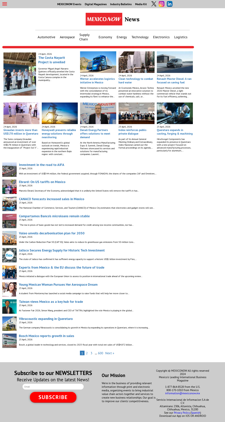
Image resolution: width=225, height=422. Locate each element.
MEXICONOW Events (69, 4)
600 (100, 353)
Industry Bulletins (121, 4)
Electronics (161, 37)
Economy (105, 37)
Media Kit (141, 4)
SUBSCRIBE (53, 397)
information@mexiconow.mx (182, 393)
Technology (140, 37)
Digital (96, 4)
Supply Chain (84, 36)
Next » (109, 353)
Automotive (46, 37)
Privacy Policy (182, 412)
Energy (122, 37)
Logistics (180, 37)
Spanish (195, 412)
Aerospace (67, 37)
